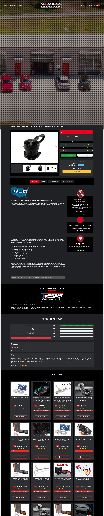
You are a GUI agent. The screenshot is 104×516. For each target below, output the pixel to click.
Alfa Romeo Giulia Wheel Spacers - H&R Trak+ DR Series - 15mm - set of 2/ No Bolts (62, 439)
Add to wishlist (85, 155)
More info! (90, 142)
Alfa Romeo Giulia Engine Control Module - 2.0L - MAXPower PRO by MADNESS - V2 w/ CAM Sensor (62, 480)
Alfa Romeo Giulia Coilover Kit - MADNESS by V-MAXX (83, 479)
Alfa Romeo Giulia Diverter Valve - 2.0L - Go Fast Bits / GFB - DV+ (84, 438)
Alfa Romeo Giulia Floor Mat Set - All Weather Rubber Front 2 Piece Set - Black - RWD (41, 439)
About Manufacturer (67, 181)
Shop (5, 5)
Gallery (19, 5)
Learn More (81, 164)
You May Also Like (54, 181)
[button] (56, 147)
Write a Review (31, 337)
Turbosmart (90, 147)
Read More (80, 230)
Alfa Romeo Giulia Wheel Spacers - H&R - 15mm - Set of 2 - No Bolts (20, 398)
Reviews (44, 181)
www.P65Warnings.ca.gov (47, 277)
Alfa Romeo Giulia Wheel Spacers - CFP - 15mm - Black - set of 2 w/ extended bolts (83, 399)
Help (83, 5)
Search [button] (89, 5)
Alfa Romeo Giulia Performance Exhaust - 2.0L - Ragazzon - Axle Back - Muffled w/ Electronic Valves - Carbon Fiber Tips (62, 399)
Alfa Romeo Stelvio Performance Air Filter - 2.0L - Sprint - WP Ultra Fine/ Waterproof (20, 439)
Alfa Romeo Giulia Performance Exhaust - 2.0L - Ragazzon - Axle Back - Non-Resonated (41, 480)
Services (12, 5)
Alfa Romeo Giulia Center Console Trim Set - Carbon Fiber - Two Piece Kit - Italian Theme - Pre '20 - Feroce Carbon (41, 399)
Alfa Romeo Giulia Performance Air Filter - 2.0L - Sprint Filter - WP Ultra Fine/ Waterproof (20, 480)
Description (34, 181)
